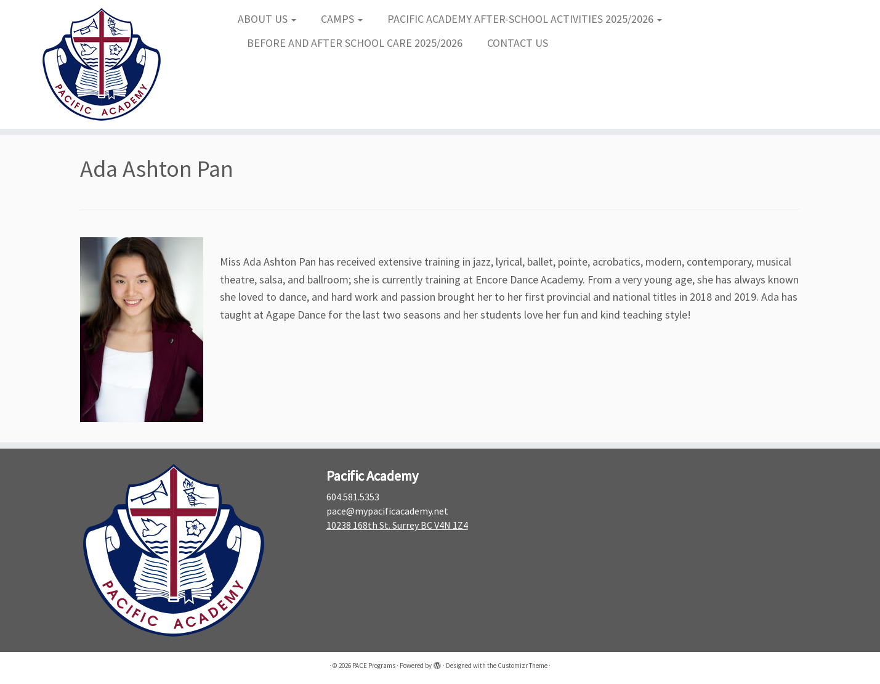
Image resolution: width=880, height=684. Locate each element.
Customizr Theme (522, 665)
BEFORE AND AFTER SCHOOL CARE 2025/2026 (354, 43)
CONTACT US (517, 43)
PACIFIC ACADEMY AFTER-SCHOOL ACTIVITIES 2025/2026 (524, 19)
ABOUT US (267, 19)
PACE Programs (373, 665)
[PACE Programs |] (101, 64)
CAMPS (342, 19)
